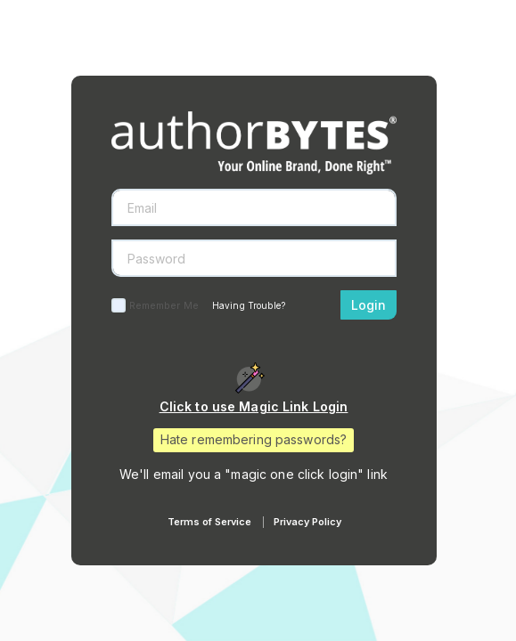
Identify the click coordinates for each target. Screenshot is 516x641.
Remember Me (164, 305)
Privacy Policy (307, 521)
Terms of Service (209, 521)
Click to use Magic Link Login (254, 406)
